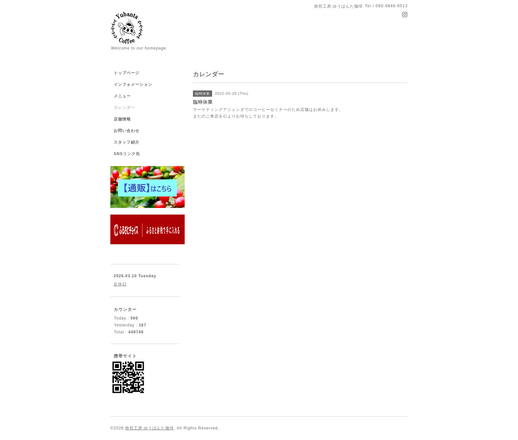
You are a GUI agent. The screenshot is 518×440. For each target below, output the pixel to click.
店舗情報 (122, 119)
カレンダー (124, 107)
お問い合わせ (126, 130)
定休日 (120, 284)
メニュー (122, 96)
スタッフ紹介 (126, 142)
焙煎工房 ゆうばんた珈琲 (149, 428)
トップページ (126, 73)
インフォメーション (133, 84)
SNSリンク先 (127, 154)
